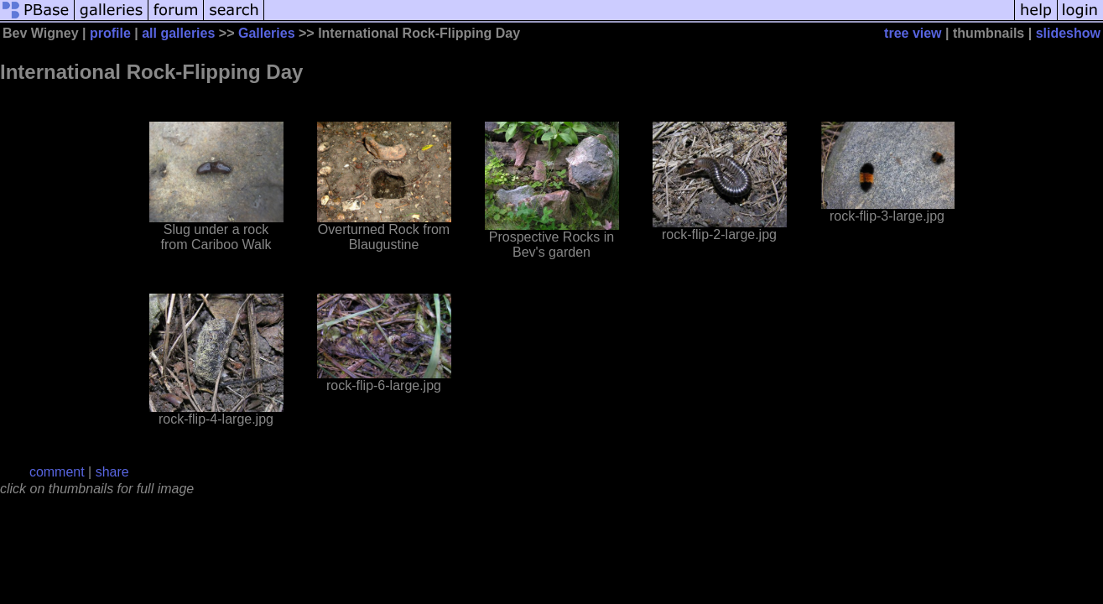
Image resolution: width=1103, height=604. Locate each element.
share (112, 472)
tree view (912, 33)
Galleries (266, 33)
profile (110, 33)
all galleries (178, 33)
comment (57, 472)
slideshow (1068, 33)
